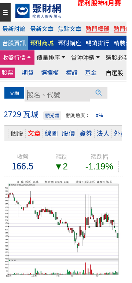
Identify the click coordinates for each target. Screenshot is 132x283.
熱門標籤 (97, 28)
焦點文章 (69, 28)
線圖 (51, 133)
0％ (99, 115)
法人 (103, 133)
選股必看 (117, 57)
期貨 (28, 72)
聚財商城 (42, 43)
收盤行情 (14, 57)
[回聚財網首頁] (69, 11)
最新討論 (14, 28)
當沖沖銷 (83, 57)
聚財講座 (69, 43)
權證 (72, 72)
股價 (68, 133)
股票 (7, 72)
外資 (120, 133)
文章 (34, 133)
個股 (16, 133)
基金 (91, 72)
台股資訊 (14, 43)
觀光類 (52, 115)
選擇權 (50, 72)
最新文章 (42, 28)
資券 (85, 133)
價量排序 (48, 57)
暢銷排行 (97, 43)
